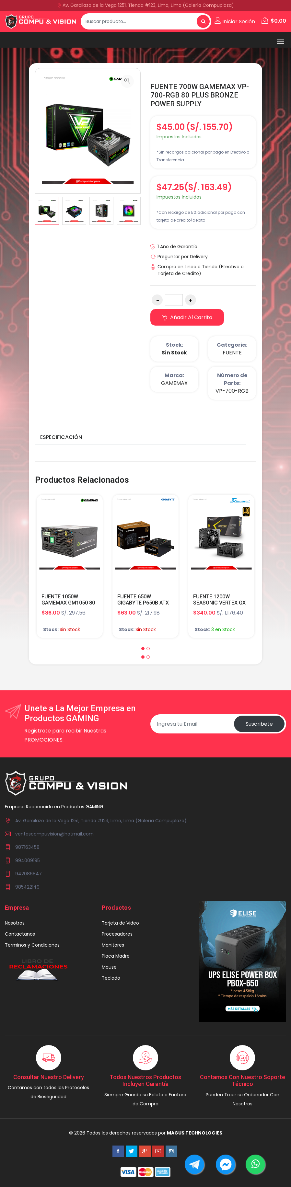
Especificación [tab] (61, 437)
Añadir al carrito (187, 317)
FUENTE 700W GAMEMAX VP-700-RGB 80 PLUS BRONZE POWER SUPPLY (199, 95)
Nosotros (15, 923)
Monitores (113, 945)
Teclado (111, 978)
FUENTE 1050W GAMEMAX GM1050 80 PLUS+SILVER (68, 603)
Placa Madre (116, 956)
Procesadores (117, 934)
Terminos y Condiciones (32, 945)
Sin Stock (174, 352)
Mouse (109, 967)
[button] (143, 648)
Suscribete (259, 724)
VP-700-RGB (232, 391)
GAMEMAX (174, 383)
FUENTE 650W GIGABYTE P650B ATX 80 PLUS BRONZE (143, 603)
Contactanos (20, 934)
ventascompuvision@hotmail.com (54, 834)
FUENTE (232, 352)
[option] (47, 211)
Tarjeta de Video (120, 923)
